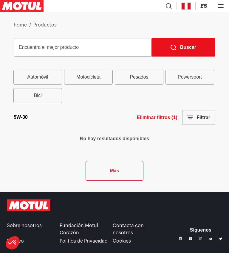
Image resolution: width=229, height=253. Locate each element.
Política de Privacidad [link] (84, 241)
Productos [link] (45, 25)
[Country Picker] (186, 6)
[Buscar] (183, 47)
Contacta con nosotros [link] (128, 229)
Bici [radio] (38, 95)
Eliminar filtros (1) (157, 117)
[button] (12, 243)
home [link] (20, 25)
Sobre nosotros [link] (24, 225)
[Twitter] (220, 238)
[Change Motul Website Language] (203, 6)
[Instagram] (200, 238)
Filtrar (198, 118)
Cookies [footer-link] (122, 241)
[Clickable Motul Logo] (22, 6)
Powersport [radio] (190, 76)
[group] (114, 86)
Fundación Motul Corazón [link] (79, 229)
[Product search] (169, 6)
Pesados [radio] (139, 76)
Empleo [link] (15, 241)
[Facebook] (190, 238)
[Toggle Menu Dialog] (220, 6)
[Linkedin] (180, 238)
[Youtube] (210, 238)
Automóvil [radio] (37, 76)
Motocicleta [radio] (88, 76)
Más (114, 170)
